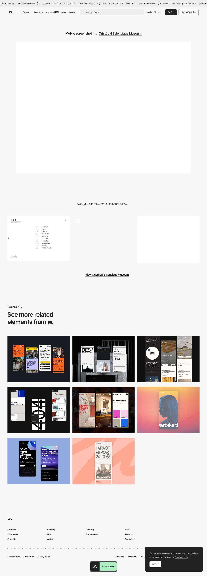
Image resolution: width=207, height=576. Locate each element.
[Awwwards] (11, 12)
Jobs (63, 12)
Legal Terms (29, 556)
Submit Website (189, 12)
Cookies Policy (13, 556)
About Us (129, 534)
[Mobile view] (103, 410)
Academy (52, 12)
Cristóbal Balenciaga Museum (120, 33)
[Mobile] (38, 359)
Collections (12, 534)
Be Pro (171, 12)
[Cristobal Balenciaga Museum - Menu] (38, 238)
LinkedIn (143, 556)
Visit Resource (108, 566)
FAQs (127, 529)
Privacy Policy (44, 556)
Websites (11, 529)
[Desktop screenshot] (168, 239)
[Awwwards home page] (94, 566)
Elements (11, 539)
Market (72, 12)
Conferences (92, 534)
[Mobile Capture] (38, 461)
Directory (38, 12)
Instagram (132, 556)
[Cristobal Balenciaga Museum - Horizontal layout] (103, 238)
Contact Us (130, 539)
